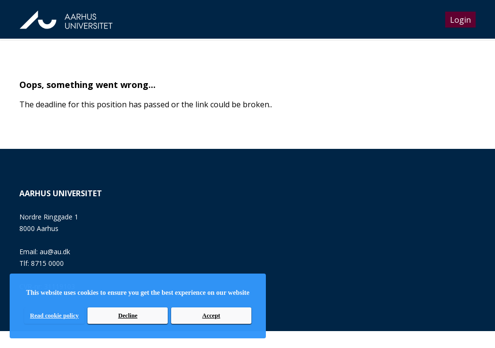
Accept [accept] (211, 315)
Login (460, 19)
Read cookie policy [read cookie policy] (54, 315)
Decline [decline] (127, 315)
